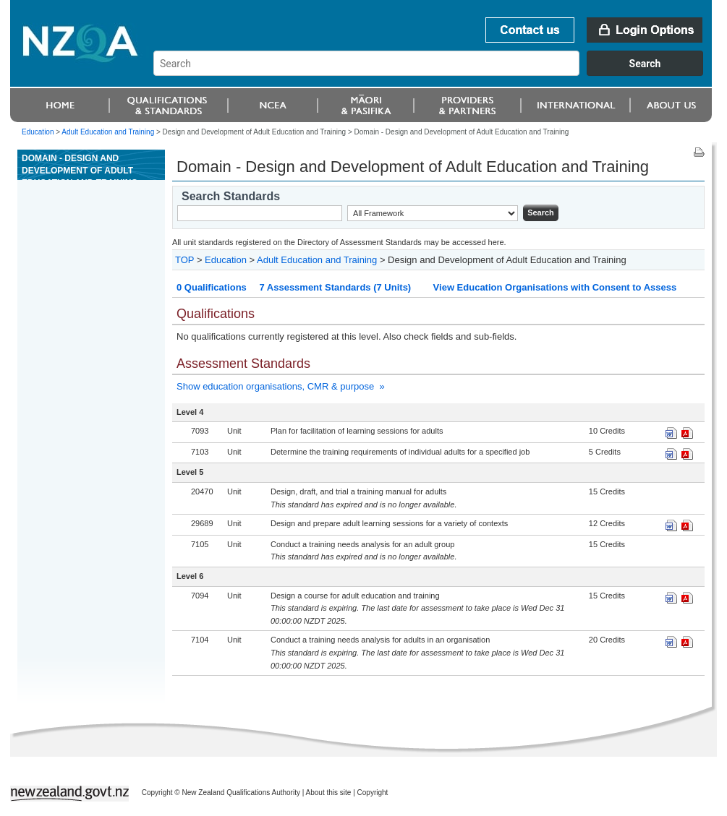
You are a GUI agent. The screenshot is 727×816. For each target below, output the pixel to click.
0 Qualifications (212, 287)
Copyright (372, 792)
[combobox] (435, 72)
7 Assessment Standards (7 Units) (335, 287)
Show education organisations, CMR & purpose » (281, 386)
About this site (329, 792)
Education (38, 132)
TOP (184, 259)
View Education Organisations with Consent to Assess (555, 287)
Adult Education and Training (107, 132)
